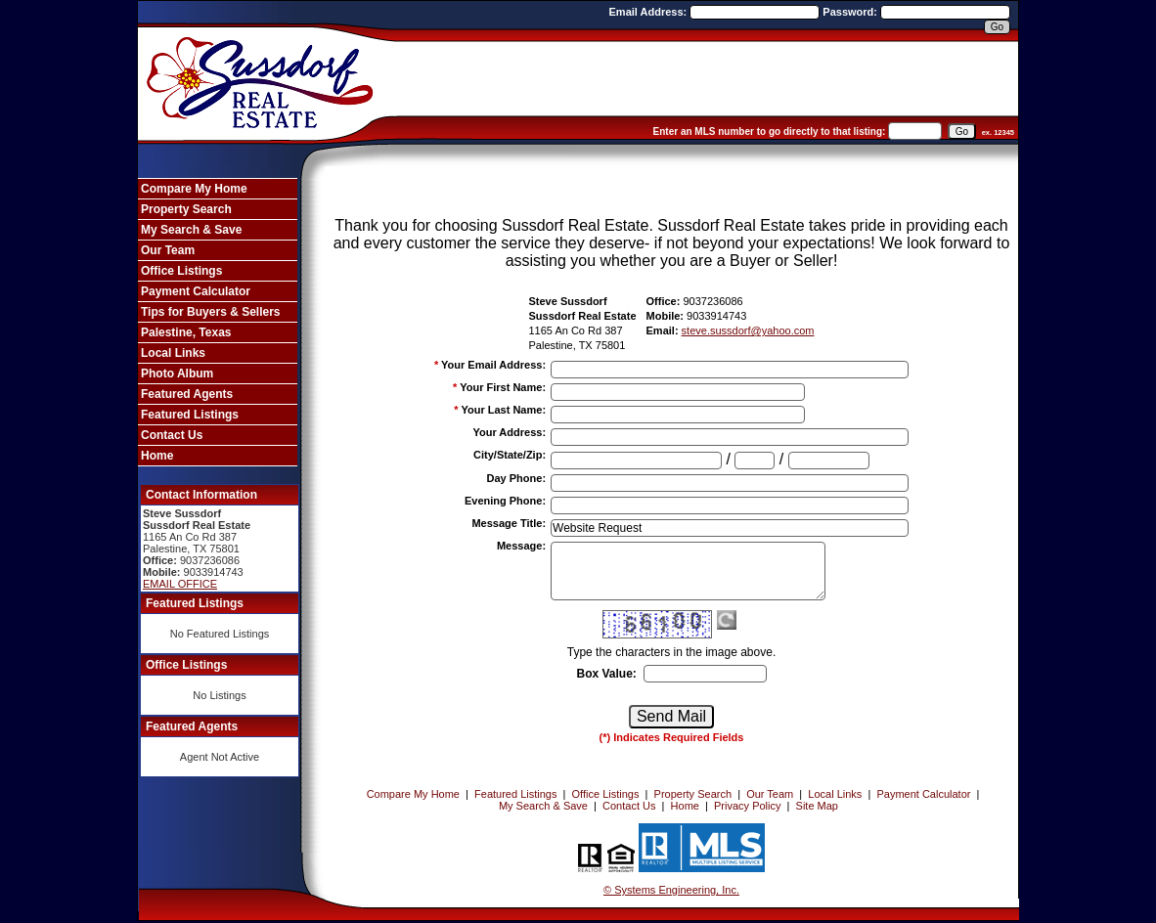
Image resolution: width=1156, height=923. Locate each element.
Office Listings (181, 271)
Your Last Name (503, 410)
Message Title (508, 523)
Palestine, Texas (186, 332)
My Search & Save (191, 230)
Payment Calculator (195, 291)
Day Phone (517, 478)
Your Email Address (493, 365)
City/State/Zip (509, 455)
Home (157, 455)
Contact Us (171, 435)
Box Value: (606, 674)
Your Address (509, 432)
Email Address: (649, 12)
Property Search (186, 209)
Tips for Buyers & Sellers (211, 312)
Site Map (817, 806)
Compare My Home (194, 189)
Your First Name (503, 387)
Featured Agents (187, 394)
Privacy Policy (747, 806)
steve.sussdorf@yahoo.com (748, 330)
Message (521, 545)
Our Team (168, 250)
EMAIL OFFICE (180, 584)
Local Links (173, 353)
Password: (851, 12)
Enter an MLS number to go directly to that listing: (769, 131)
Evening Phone (505, 500)
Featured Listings (190, 414)
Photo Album (177, 373)
